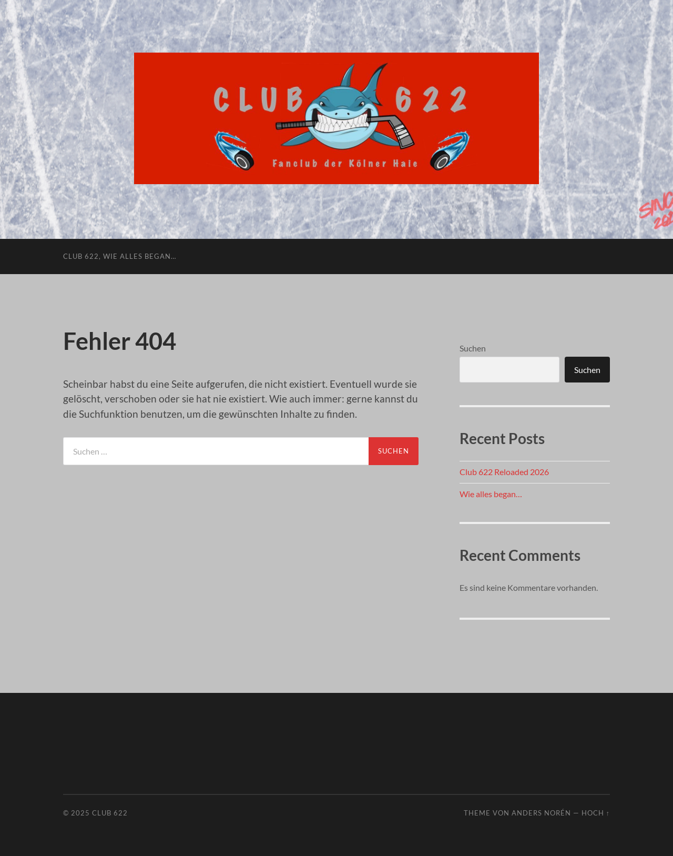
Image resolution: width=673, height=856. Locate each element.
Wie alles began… (491, 494)
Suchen (473, 348)
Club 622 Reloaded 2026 (504, 472)
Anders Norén (541, 813)
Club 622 (110, 813)
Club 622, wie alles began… (119, 256)
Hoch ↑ (596, 813)
